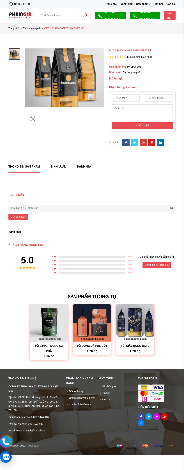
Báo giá (171, 4)
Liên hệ (106, 399)
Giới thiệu (127, 4)
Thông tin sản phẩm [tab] (24, 166)
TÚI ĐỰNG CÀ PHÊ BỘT (92, 345)
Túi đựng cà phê (31, 28)
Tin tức (159, 4)
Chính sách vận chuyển (82, 397)
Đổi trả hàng (76, 391)
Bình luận (58, 166)
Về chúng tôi (109, 386)
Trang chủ (111, 4)
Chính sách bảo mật (80, 404)
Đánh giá (84, 166)
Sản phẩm (143, 4)
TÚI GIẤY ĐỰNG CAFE (135, 345)
